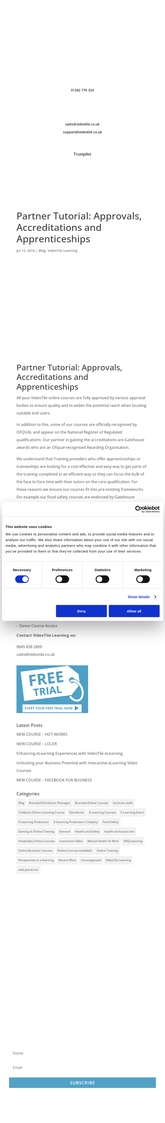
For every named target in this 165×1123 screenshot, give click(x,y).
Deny (81, 611)
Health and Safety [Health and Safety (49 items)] (87, 831)
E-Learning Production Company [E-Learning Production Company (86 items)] (76, 822)
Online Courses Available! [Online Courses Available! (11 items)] (74, 851)
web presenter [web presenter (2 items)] (28, 870)
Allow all (134, 611)
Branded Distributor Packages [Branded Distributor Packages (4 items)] (49, 803)
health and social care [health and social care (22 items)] (119, 831)
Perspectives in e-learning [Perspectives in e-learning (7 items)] (36, 860)
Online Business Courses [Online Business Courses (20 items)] (35, 851)
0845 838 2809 (29, 646)
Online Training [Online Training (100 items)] (107, 851)
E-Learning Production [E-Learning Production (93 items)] (33, 822)
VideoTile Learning (62, 250)
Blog (42, 250)
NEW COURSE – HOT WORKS (42, 734)
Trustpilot (82, 154)
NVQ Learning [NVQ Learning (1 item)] (133, 841)
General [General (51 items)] (64, 831)
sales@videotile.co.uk (82, 124)
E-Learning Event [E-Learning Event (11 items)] (132, 812)
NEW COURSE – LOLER (37, 743)
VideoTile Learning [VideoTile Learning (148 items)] (118, 860)
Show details (139, 597)
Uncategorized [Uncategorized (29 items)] (91, 860)
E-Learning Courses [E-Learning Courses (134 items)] (102, 812)
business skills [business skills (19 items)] (123, 803)
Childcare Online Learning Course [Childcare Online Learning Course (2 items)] (41, 812)
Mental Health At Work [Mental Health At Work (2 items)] (103, 841)
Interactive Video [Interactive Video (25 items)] (71, 841)
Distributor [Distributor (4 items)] (76, 812)
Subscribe (82, 1083)
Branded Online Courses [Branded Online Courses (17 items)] (91, 803)
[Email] (82, 1067)
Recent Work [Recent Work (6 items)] (67, 860)
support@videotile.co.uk (82, 132)
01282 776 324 (82, 90)
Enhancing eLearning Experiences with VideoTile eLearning (69, 753)
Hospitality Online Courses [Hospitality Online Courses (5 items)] (36, 841)
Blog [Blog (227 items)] (21, 803)
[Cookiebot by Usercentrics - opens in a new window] (139, 509)
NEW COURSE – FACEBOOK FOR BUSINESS (54, 780)
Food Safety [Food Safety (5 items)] (110, 822)
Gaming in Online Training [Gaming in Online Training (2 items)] (36, 831)
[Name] (82, 1053)
